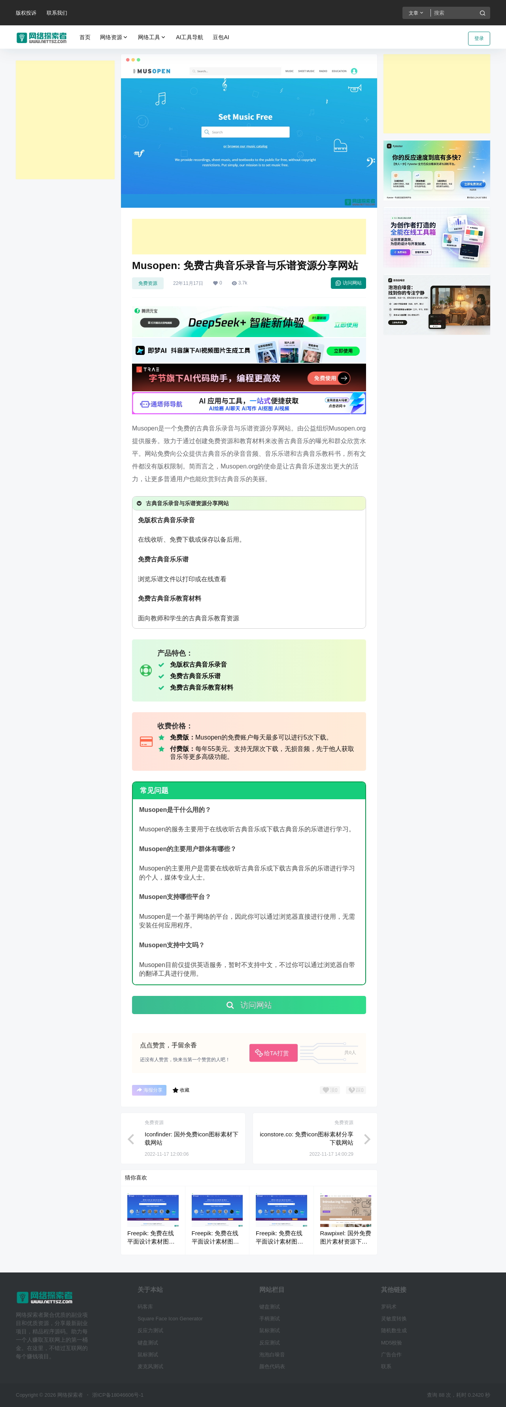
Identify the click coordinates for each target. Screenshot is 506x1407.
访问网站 (348, 283)
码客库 (145, 1307)
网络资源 (114, 37)
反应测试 (269, 1343)
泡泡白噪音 (272, 1355)
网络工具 (152, 37)
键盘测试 (148, 1343)
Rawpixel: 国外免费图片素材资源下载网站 (345, 1241)
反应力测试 (150, 1330)
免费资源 (147, 283)
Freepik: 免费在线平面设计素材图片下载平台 (151, 1241)
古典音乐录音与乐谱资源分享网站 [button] (182, 503)
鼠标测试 (148, 1355)
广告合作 (391, 1355)
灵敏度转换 (394, 1319)
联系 (386, 1366)
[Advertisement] (65, 120)
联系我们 (57, 13)
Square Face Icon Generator (170, 1319)
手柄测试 (269, 1319)
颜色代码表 (272, 1366)
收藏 (180, 1090)
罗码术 (388, 1307)
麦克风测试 (150, 1366)
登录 (479, 38)
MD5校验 (391, 1343)
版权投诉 (26, 13)
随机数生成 (394, 1330)
